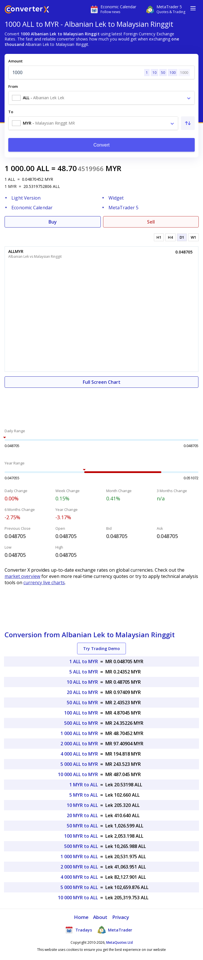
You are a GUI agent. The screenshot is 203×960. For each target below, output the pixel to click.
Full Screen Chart (101, 382)
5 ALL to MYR (83, 672)
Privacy (120, 917)
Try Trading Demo (101, 648)
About (100, 917)
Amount (15, 61)
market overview (22, 576)
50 (163, 72)
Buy (53, 222)
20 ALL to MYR (82, 692)
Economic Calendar (32, 207)
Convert (101, 145)
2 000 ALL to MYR (79, 743)
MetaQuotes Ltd (119, 942)
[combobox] (101, 97)
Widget (116, 198)
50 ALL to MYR (82, 702)
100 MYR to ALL (81, 836)
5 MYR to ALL (83, 795)
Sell (151, 222)
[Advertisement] (101, 405)
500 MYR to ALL (81, 846)
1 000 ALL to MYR (79, 733)
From (13, 86)
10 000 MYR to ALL (78, 897)
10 (154, 72)
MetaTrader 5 (123, 207)
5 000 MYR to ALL (79, 887)
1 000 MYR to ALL (79, 856)
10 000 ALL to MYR (78, 774)
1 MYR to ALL (83, 785)
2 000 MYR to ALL (79, 867)
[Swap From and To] (188, 123)
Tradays (78, 930)
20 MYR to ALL (82, 815)
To (10, 111)
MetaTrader (115, 930)
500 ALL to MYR (81, 723)
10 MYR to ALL (82, 805)
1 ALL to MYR (83, 661)
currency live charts (44, 582)
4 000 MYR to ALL (79, 877)
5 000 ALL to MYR (79, 764)
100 (173, 72)
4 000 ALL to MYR (79, 754)
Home (81, 917)
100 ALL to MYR (81, 713)
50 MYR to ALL (82, 826)
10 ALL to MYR (82, 682)
